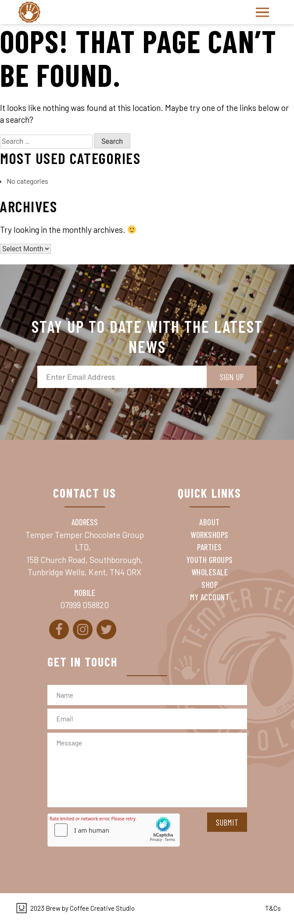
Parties (209, 547)
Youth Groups (209, 560)
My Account (209, 597)
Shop (209, 585)
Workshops (209, 535)
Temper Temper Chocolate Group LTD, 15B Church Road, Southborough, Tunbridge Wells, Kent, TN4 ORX (84, 553)
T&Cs (273, 908)
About (209, 522)
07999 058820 (84, 605)
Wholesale (209, 572)
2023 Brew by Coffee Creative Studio (82, 908)
